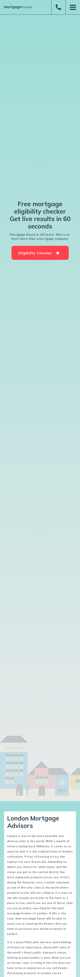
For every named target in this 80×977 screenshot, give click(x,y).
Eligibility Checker (39, 253)
